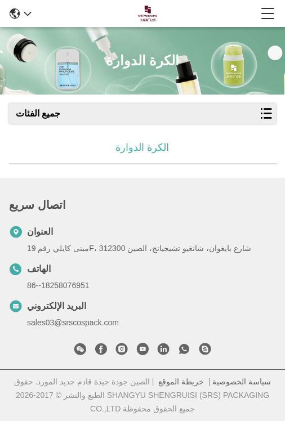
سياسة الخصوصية (241, 381)
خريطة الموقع (181, 381)
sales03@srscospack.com (73, 322)
